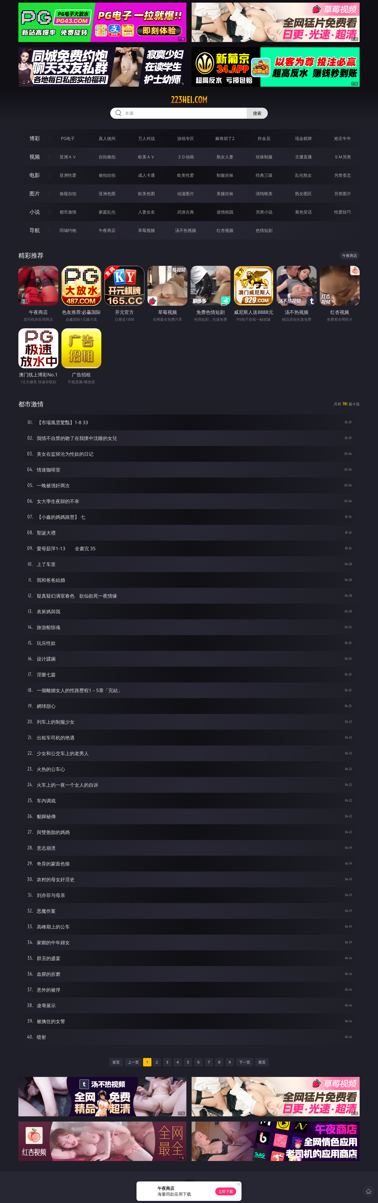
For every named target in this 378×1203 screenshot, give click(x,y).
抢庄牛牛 (342, 138)
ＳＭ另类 (342, 157)
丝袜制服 (264, 157)
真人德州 (107, 138)
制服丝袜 (225, 175)
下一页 (244, 1062)
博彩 (34, 138)
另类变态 (342, 175)
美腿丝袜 (225, 193)
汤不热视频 (185, 230)
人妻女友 (146, 212)
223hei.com (189, 100)
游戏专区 (185, 138)
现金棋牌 (303, 138)
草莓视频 (146, 230)
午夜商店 (107, 230)
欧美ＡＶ (146, 157)
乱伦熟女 (303, 175)
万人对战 (146, 138)
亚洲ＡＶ (68, 157)
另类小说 (264, 212)
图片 (34, 193)
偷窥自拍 (68, 193)
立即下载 (225, 1191)
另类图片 (342, 193)
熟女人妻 (225, 157)
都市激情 (68, 212)
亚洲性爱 (68, 175)
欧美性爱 (185, 175)
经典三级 (264, 175)
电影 (34, 175)
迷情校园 (225, 212)
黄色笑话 (303, 212)
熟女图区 (303, 193)
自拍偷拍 (107, 157)
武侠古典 (185, 212)
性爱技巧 (342, 212)
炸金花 (264, 138)
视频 (34, 156)
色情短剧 (264, 230)
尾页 (262, 1062)
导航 (34, 230)
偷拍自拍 (107, 175)
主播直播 (303, 157)
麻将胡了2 (224, 138)
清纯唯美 (264, 193)
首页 (116, 1062)
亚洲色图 (107, 193)
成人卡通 (146, 175)
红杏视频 (225, 230)
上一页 (133, 1062)
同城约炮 (68, 230)
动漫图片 (185, 193)
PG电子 (68, 138)
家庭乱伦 (107, 212)
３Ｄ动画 (185, 157)
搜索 (257, 113)
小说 (34, 211)
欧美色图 (146, 193)
